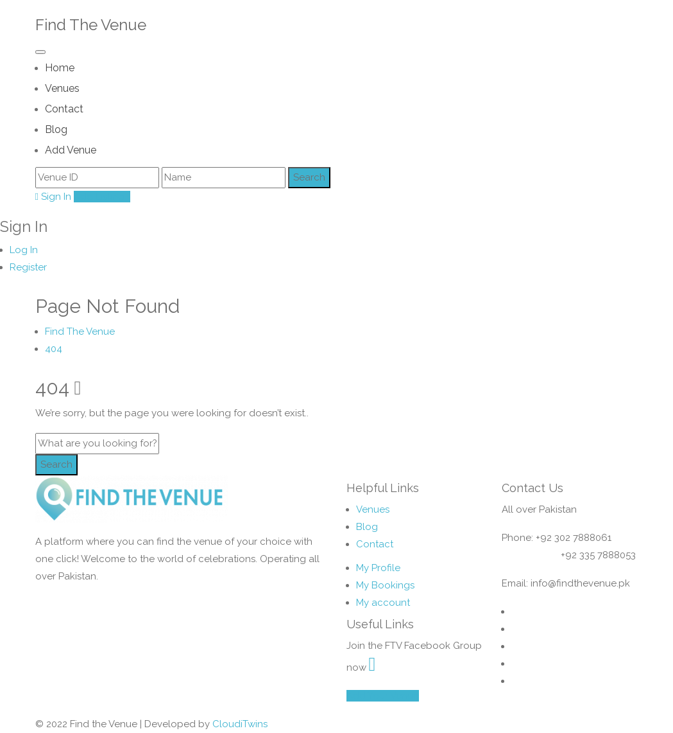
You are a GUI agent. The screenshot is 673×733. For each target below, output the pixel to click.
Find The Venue (90, 24)
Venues (62, 88)
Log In (24, 250)
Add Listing (102, 196)
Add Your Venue (382, 696)
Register (28, 267)
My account (383, 602)
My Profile (378, 568)
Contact (64, 109)
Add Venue (70, 150)
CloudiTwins (240, 724)
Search (56, 464)
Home (59, 68)
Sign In (53, 196)
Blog (56, 129)
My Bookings (385, 585)
